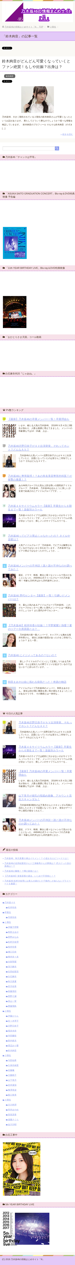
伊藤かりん (13, 1016)
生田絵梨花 (13, 971)
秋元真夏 (12, 981)
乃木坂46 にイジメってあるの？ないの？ (32, 655)
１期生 (8, 922)
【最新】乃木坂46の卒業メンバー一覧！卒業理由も (38, 419)
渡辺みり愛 (13, 1045)
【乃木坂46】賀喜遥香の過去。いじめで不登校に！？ (30, 876)
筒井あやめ (13, 1110)
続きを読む (67, 134)
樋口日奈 (12, 952)
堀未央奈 (12, 1031)
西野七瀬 (12, 996)
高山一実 (12, 1001)
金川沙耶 (12, 1124)
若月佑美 (12, 986)
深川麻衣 (12, 967)
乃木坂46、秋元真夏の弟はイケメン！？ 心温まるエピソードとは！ (36, 858)
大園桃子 (12, 1075)
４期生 (8, 1100)
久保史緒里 (13, 1065)
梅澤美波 (12, 1090)
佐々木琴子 (13, 1021)
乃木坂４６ (10, 902)
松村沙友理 (13, 942)
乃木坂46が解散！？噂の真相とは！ (21, 871)
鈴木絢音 (9, 76)
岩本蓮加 (12, 1085)
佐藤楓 (11, 1070)
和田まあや (13, 932)
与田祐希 (12, 1060)
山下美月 (12, 1080)
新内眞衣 (12, 1041)
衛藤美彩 (12, 991)
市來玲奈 (12, 917)
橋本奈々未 (13, 957)
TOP (24, 27)
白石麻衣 (12, 976)
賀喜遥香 (12, 1115)
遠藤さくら (13, 1119)
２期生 (8, 1011)
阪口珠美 (12, 1095)
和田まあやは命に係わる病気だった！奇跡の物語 (37, 681)
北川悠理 (12, 1105)
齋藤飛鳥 (12, 1006)
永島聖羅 (12, 962)
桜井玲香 (12, 947)
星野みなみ (13, 937)
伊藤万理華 (13, 927)
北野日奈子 (13, 1026)
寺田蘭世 (12, 1036)
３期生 (8, 1055)
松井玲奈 (12, 907)
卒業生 (8, 912)
